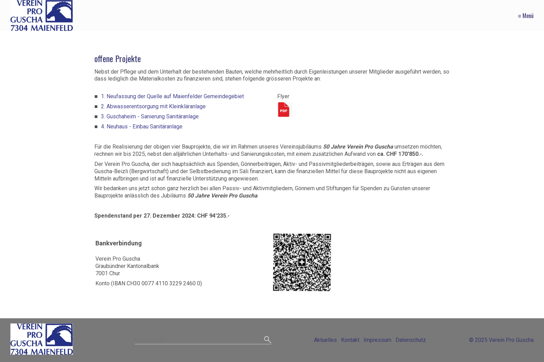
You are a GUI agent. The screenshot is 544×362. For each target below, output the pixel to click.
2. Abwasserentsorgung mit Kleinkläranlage (153, 106)
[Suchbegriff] (203, 340)
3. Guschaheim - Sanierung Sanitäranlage (150, 116)
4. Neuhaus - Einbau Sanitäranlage (141, 126)
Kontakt (350, 340)
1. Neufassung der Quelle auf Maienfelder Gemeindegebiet (172, 96)
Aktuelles (325, 340)
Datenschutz (411, 340)
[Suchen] (267, 340)
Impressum (377, 340)
